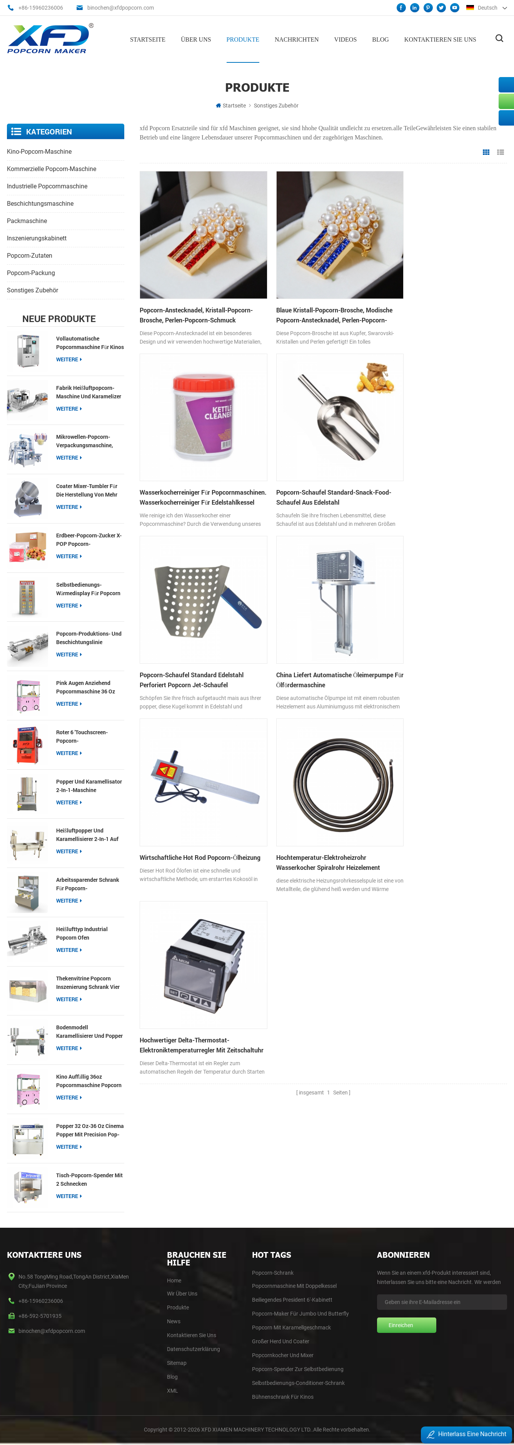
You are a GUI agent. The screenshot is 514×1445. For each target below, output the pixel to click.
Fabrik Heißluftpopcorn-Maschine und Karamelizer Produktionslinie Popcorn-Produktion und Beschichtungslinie (88, 391)
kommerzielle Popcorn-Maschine (51, 168)
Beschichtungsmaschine (40, 202)
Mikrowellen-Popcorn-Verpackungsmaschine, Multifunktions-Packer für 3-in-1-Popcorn (88, 441)
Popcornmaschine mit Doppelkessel (294, 1285)
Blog (380, 38)
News (173, 1321)
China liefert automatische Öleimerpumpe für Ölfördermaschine (435, 469)
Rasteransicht (486, 152)
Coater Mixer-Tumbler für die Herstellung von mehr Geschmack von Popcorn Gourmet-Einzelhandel (86, 490)
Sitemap (177, 1362)
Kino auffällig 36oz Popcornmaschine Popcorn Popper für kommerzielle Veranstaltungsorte (89, 1080)
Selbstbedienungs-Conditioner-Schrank (298, 1383)
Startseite (147, 38)
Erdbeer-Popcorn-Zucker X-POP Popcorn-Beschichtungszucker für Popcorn (89, 539)
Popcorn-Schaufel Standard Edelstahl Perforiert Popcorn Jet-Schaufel (314, 469)
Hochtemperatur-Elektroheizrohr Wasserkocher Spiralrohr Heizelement (314, 638)
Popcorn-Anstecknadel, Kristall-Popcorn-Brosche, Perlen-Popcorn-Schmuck (196, 300)
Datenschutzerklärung (193, 1349)
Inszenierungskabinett (37, 237)
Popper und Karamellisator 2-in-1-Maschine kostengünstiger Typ (89, 785)
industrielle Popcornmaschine (47, 185)
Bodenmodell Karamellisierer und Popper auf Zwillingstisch (89, 1031)
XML (172, 1390)
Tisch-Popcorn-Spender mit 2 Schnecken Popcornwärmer (89, 1179)
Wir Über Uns (182, 1293)
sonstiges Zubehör (276, 105)
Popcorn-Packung (31, 272)
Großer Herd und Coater (280, 1341)
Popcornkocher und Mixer (283, 1355)
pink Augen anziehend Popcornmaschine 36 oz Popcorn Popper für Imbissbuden (85, 687)
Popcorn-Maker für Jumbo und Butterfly (300, 1313)
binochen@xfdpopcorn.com (120, 8)
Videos (345, 38)
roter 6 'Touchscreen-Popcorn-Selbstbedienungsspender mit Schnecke (87, 736)
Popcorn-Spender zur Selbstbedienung (298, 1369)
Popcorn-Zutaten (29, 254)
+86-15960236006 (40, 8)
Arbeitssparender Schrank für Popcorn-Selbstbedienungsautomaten (90, 884)
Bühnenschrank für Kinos (283, 1396)
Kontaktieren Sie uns (440, 38)
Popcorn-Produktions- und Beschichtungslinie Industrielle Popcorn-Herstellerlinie (89, 637)
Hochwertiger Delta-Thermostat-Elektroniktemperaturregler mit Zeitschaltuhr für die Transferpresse (435, 638)
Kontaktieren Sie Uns (191, 1335)
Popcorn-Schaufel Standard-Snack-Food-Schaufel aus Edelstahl (189, 469)
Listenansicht (500, 152)
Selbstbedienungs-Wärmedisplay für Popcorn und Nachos (88, 588)
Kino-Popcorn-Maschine (39, 150)
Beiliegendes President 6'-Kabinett (292, 1299)
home (174, 1280)
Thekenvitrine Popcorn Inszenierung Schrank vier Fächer (88, 982)
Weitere (69, 358)
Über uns (196, 38)
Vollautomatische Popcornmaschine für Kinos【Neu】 (90, 342)
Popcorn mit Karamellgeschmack (291, 1327)
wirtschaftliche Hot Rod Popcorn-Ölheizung (173, 638)
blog (172, 1376)
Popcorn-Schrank (273, 1272)
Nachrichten (297, 38)
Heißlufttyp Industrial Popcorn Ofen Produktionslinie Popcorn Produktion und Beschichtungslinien (87, 933)
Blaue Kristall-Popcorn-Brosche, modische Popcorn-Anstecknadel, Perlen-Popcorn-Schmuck (319, 300)
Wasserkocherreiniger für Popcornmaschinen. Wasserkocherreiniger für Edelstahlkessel (420, 300)
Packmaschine (27, 220)
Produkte (243, 38)
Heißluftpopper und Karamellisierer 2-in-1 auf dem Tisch (87, 834)
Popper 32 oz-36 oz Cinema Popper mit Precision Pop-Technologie (90, 1129)
